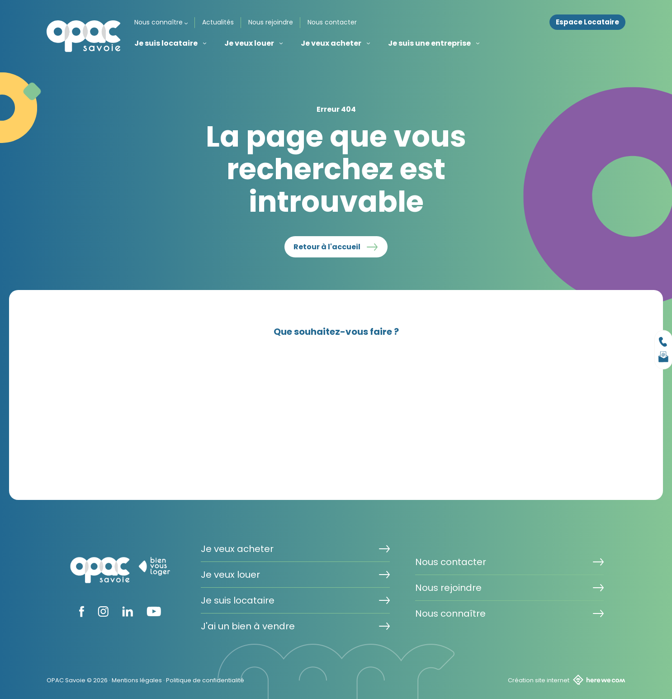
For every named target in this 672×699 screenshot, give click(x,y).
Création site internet (566, 680)
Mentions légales (137, 680)
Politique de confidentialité (205, 680)
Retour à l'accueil (326, 247)
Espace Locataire (587, 22)
